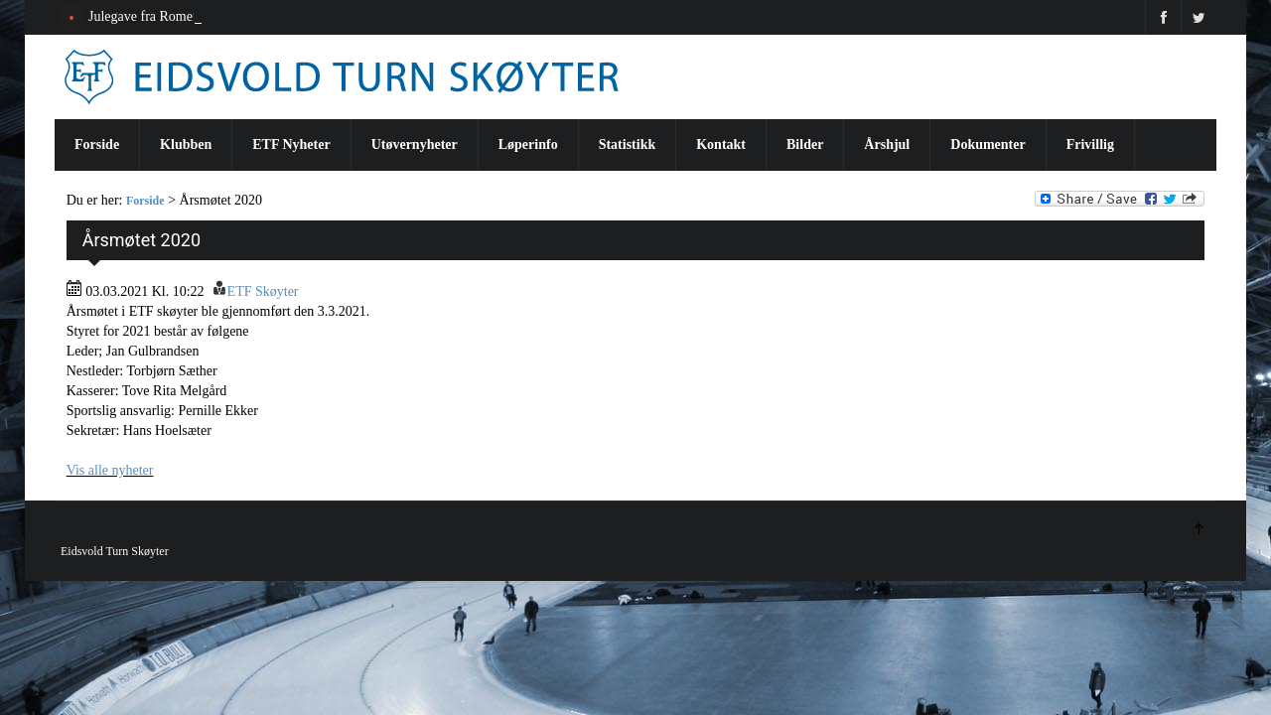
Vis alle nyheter (110, 470)
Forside (96, 144)
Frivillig (1090, 144)
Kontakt (721, 144)
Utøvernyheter (414, 144)
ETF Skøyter (263, 291)
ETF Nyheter (291, 144)
